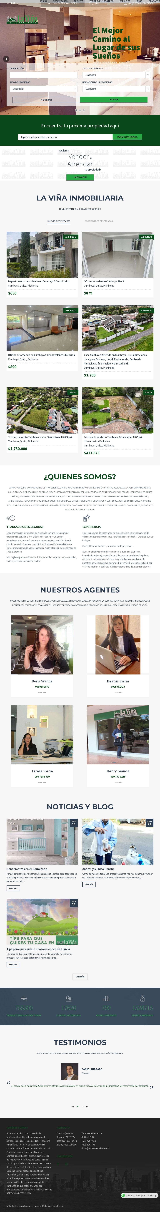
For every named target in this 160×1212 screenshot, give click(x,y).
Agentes (80, 17)
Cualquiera (91, 71)
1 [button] (73, 1103)
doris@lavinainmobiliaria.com (92, 1145)
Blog (141, 17)
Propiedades (62, 17)
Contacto (47, 21)
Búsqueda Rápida (127, 133)
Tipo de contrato (92, 65)
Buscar (114, 96)
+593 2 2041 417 (89, 1141)
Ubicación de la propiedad (97, 79)
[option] (80, 1073)
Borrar (47, 96)
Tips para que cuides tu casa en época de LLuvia (38, 946)
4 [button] (87, 1103)
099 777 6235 (117, 773)
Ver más (80, 973)
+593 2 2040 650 (89, 1137)
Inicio (45, 17)
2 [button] (77, 1103)
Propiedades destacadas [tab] (99, 218)
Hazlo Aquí (80, 174)
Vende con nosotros (103, 17)
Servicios (126, 17)
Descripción (17, 65)
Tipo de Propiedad (20, 79)
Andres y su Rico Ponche (98, 866)
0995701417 (118, 683)
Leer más (42, 690)
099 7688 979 (42, 773)
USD (11, 3)
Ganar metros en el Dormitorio (27, 866)
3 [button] (82, 1103)
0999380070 (42, 683)
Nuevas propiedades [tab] (58, 218)
